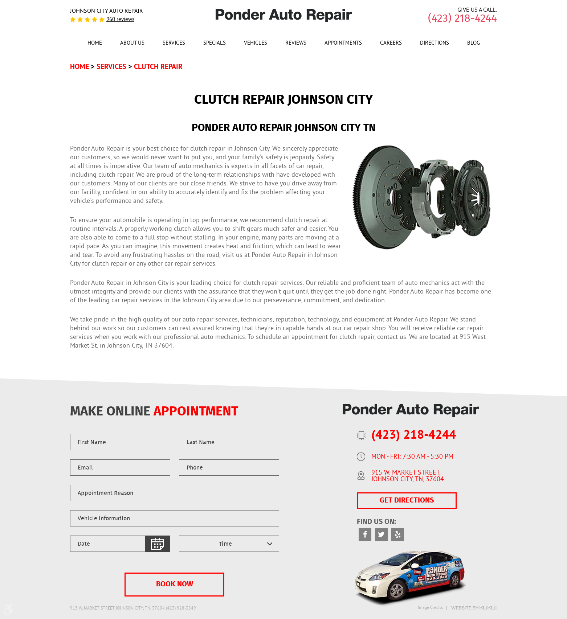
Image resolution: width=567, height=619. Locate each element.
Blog (473, 43)
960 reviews (120, 19)
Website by (473, 608)
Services (174, 43)
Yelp (397, 534)
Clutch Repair (158, 66)
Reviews (295, 43)
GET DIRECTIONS (407, 500)
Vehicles (255, 43)
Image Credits (430, 608)
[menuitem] (94, 42)
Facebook (365, 534)
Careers (391, 43)
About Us (132, 43)
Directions (434, 43)
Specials (214, 43)
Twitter (381, 534)
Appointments (343, 43)
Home (94, 43)
